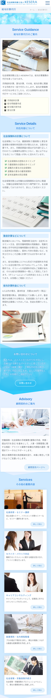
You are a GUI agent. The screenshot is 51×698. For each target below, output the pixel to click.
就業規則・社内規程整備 (17, 637)
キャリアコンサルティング (18, 595)
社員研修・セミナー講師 (17, 512)
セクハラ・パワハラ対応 (17, 554)
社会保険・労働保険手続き (18, 678)
